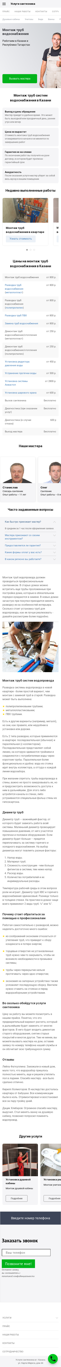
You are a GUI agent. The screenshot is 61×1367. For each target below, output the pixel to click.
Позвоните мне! (18, 1263)
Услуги (6, 1317)
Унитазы (29, 19)
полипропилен (14, 307)
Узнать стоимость (21, 238)
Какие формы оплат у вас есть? (23, 552)
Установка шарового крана (20, 392)
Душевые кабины (11, 19)
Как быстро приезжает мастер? (23, 521)
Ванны (51, 19)
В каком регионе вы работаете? (23, 559)
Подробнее (16, 1198)
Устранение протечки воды (20, 373)
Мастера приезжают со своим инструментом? (22, 537)
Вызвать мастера (19, 78)
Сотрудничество (12, 1351)
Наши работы (23, 11)
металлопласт (14, 292)
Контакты (41, 11)
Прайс (6, 11)
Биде (40, 19)
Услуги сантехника (23, 3)
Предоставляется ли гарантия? (23, 545)
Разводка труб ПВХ (16, 315)
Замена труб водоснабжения (21, 323)
